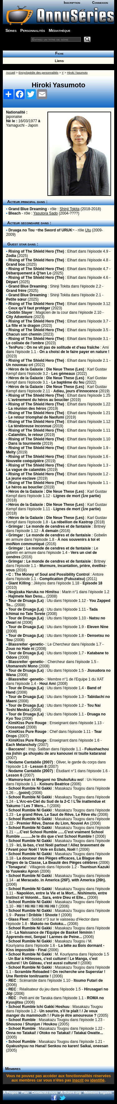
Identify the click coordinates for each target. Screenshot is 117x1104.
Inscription (72, 2)
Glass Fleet (18, 919)
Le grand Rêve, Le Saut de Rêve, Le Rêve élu (56, 814)
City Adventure (19, 317)
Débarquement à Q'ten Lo (28, 273)
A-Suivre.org (71, 1092)
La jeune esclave (21, 478)
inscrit (78, 1080)
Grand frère (16, 290)
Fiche (58, 53)
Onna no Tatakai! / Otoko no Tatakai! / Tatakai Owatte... (54, 1033)
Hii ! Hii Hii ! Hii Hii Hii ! (37, 906)
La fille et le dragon (23, 325)
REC (12, 980)
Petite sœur (16, 299)
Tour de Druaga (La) (26, 600)
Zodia (11, 256)
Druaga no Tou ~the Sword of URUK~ (41, 230)
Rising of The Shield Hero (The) (36, 251)
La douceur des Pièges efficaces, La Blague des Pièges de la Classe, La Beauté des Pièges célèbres (54, 860)
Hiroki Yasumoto (77, 72)
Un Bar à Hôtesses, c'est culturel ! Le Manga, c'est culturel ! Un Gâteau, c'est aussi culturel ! (51, 960)
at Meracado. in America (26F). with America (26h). (61, 880)
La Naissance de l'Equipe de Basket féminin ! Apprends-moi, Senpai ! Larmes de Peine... (50, 934)
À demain (49, 531)
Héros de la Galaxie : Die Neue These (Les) (46, 369)
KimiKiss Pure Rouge (27, 723)
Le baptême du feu (67, 382)
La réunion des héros (27, 408)
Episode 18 (92, 583)
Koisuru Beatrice (54, 784)
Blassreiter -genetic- (26, 644)
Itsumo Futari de (88, 980)
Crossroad (15, 727)
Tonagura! (17, 867)
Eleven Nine (97, 627)
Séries (11, 30)
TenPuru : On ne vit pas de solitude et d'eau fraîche (53, 347)
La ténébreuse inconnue (29, 426)
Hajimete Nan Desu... (27, 596)
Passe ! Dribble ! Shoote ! (37, 915)
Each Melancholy (21, 745)
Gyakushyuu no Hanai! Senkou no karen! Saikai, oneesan (57, 1046)
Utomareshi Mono (21, 666)
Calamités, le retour (25, 435)
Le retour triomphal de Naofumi (36, 417)
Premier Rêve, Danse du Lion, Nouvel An (53, 823)
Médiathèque (59, 30)
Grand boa (15, 264)
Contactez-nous (45, 1092)
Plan (25, 1092)
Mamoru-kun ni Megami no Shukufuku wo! (46, 779)
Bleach (14, 213)
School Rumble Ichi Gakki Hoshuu (38, 1007)
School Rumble (22, 1020)
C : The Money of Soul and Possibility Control (49, 574)
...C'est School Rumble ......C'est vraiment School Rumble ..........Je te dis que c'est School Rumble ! (54, 834)
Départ (12, 282)
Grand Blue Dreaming (27, 209)
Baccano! (16, 749)
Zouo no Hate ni (20, 648)
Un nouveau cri (19, 365)
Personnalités (32, 30)
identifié (97, 1080)
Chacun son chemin (23, 334)
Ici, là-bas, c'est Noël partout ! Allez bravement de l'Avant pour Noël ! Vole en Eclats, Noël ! (55, 847)
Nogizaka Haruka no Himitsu (33, 592)
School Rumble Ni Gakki (30, 788)
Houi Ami (47, 683)
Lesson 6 (14, 775)
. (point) (23, 793)
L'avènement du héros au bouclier (38, 400)
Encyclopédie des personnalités (38, 72)
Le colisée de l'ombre (25, 343)
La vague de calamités (26, 469)
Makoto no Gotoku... (48, 924)
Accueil (10, 72)
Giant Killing (19, 583)
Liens (58, 61)
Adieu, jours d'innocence (75, 391)
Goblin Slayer (20, 312)
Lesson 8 (38, 766)
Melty (11, 452)
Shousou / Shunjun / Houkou (31, 1024)
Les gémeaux (63, 373)
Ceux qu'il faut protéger (29, 308)
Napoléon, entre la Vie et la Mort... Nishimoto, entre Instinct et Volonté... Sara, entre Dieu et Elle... (56, 895)
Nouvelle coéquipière (25, 461)
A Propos (10, 1092)
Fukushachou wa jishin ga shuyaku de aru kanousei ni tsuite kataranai (57, 751)
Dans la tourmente (24, 443)
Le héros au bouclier (24, 487)
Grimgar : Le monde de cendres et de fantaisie (49, 526)
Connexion (100, 2)
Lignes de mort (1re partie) (76, 496)
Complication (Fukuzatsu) (62, 579)
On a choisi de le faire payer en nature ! (74, 352)
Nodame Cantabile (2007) (30, 762)
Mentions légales (98, 1092)
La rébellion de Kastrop (72, 522)
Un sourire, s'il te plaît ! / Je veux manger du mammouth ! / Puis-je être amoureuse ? (51, 1013)
